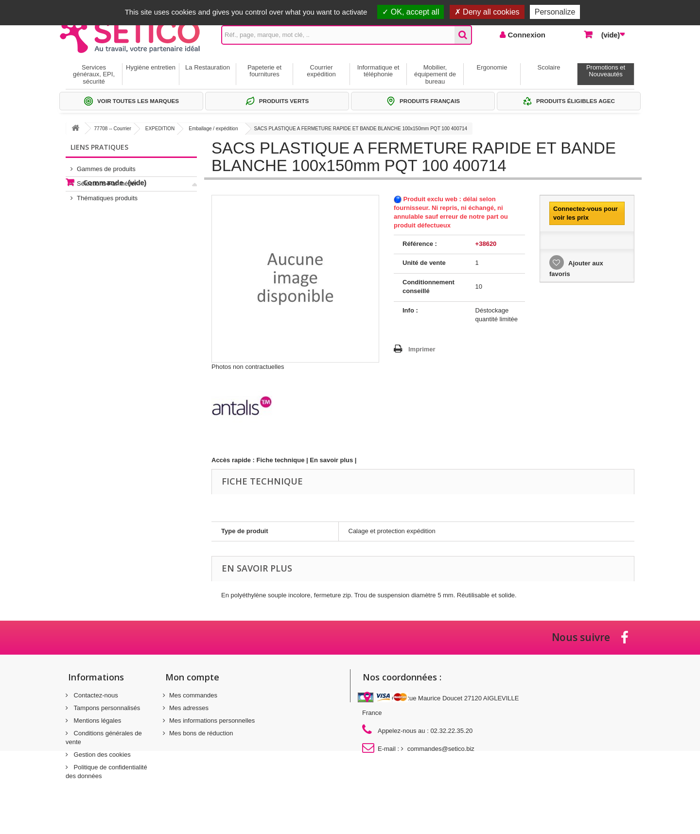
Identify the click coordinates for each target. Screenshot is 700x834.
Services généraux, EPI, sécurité (94, 74)
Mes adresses (189, 708)
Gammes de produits (106, 165)
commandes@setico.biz (440, 748)
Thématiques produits (107, 194)
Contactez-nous (95, 695)
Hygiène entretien (150, 67)
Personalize (555, 12)
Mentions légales (96, 720)
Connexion (525, 35)
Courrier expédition (321, 71)
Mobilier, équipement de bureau (435, 74)
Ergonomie (492, 67)
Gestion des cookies (101, 754)
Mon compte (192, 677)
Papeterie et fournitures (264, 71)
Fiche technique (281, 460)
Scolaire (549, 67)
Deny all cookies (487, 12)
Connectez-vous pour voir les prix (585, 213)
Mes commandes (193, 695)
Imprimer (422, 349)
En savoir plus (331, 460)
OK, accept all (410, 12)
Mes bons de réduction (201, 733)
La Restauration (207, 67)
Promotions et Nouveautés (605, 71)
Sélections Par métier (107, 179)
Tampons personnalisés (106, 708)
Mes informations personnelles (212, 720)
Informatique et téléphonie (378, 71)
